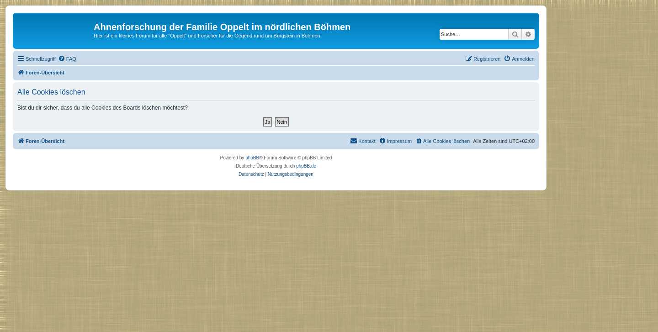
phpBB (252, 157)
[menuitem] (67, 58)
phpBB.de (306, 166)
